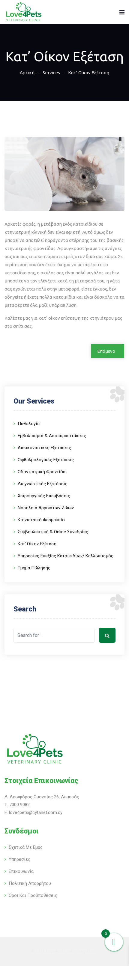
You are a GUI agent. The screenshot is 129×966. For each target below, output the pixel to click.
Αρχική (27, 72)
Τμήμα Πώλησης (34, 568)
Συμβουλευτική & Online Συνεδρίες (53, 532)
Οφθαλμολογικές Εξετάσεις (46, 459)
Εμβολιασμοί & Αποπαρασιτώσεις (52, 435)
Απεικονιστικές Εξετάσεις (44, 447)
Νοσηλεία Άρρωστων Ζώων (46, 507)
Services (51, 72)
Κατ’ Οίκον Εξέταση (37, 544)
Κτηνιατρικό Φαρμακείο (41, 520)
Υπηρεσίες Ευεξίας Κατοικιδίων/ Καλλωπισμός (65, 556)
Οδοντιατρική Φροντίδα (41, 471)
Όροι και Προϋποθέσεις (33, 895)
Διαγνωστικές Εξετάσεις (43, 483)
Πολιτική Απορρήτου (30, 883)
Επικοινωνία (21, 871)
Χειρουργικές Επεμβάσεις (44, 495)
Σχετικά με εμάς (26, 847)
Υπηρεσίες (19, 859)
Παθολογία (29, 423)
